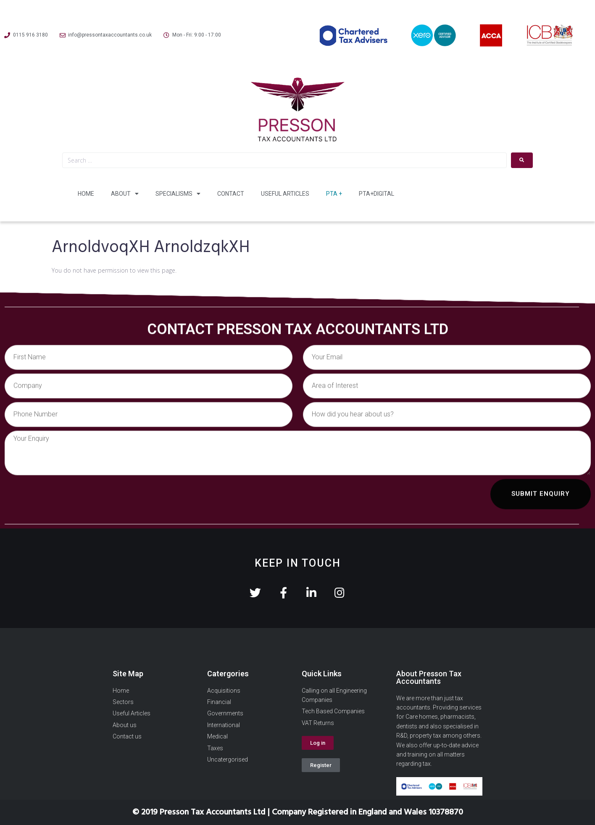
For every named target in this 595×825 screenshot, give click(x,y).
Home (86, 193)
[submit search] (522, 160)
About (125, 194)
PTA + (334, 193)
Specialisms (177, 194)
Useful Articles (285, 193)
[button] (318, 743)
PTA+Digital (376, 193)
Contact (230, 193)
